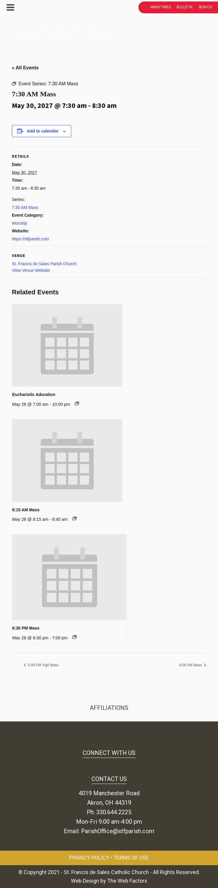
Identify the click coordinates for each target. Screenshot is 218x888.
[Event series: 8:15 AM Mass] (74, 518)
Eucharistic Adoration (33, 394)
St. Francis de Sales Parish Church (44, 263)
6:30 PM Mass (26, 628)
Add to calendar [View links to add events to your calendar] (43, 131)
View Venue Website (31, 270)
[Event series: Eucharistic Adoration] (77, 403)
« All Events (25, 67)
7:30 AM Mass (25, 207)
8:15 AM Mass (26, 509)
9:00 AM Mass (191, 665)
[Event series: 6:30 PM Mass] (74, 637)
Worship (19, 223)
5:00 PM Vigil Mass (43, 665)
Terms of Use (131, 858)
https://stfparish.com (30, 239)
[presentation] (67, 345)
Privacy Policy (89, 858)
